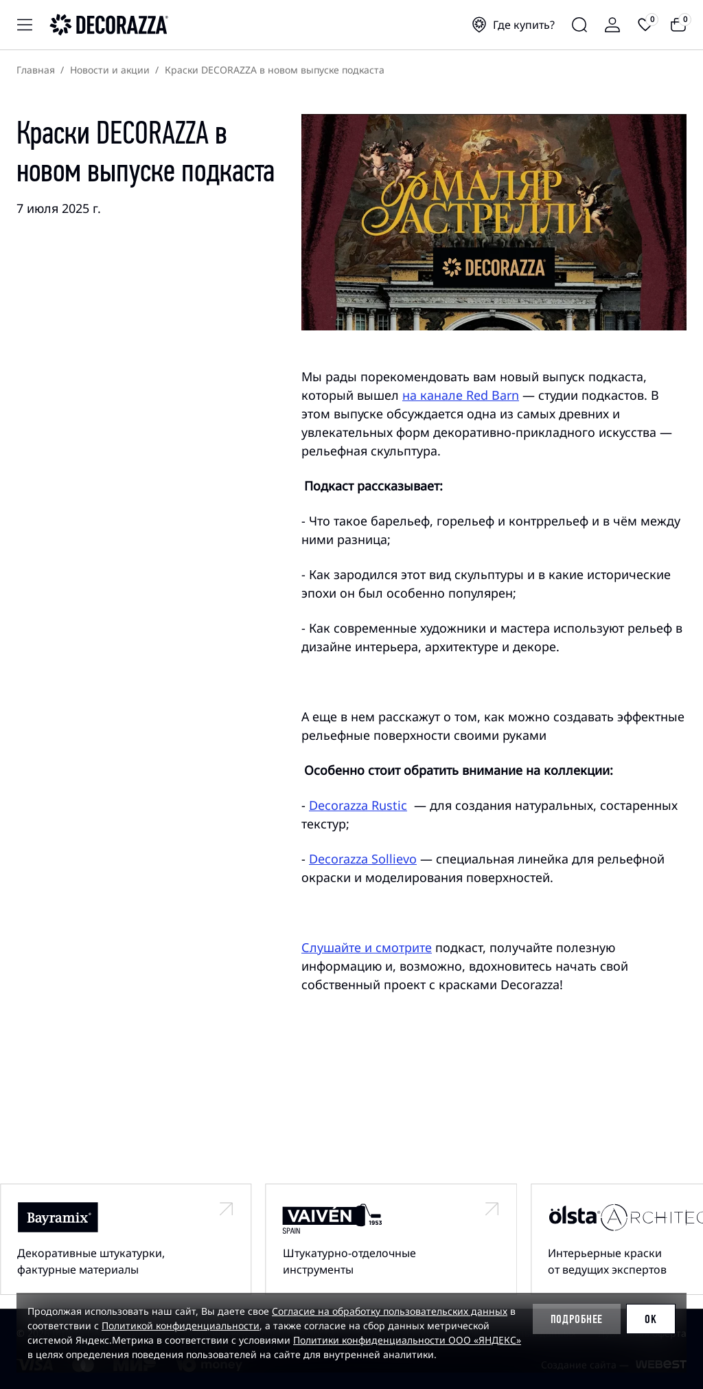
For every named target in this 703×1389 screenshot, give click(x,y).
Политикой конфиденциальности (181, 1325)
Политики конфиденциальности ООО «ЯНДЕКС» (407, 1339)
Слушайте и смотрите (366, 947)
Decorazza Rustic (358, 805)
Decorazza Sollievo (363, 858)
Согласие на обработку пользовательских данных (389, 1311)
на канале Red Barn (460, 395)
